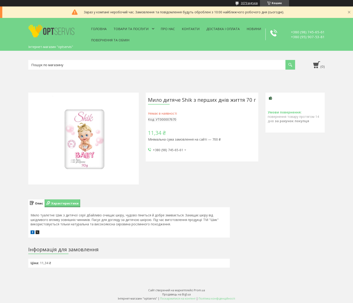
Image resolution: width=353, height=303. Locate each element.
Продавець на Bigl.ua (176, 294)
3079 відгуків (249, 3)
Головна (99, 29)
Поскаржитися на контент (178, 298)
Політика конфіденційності (217, 298)
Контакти (190, 29)
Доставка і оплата (223, 29)
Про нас (168, 29)
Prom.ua (199, 290)
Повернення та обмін (110, 40)
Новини (254, 29)
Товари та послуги (131, 29)
